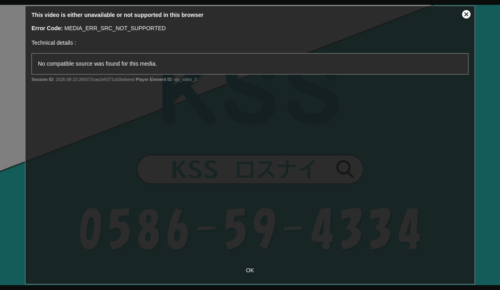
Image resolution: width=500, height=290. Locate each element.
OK (250, 270)
